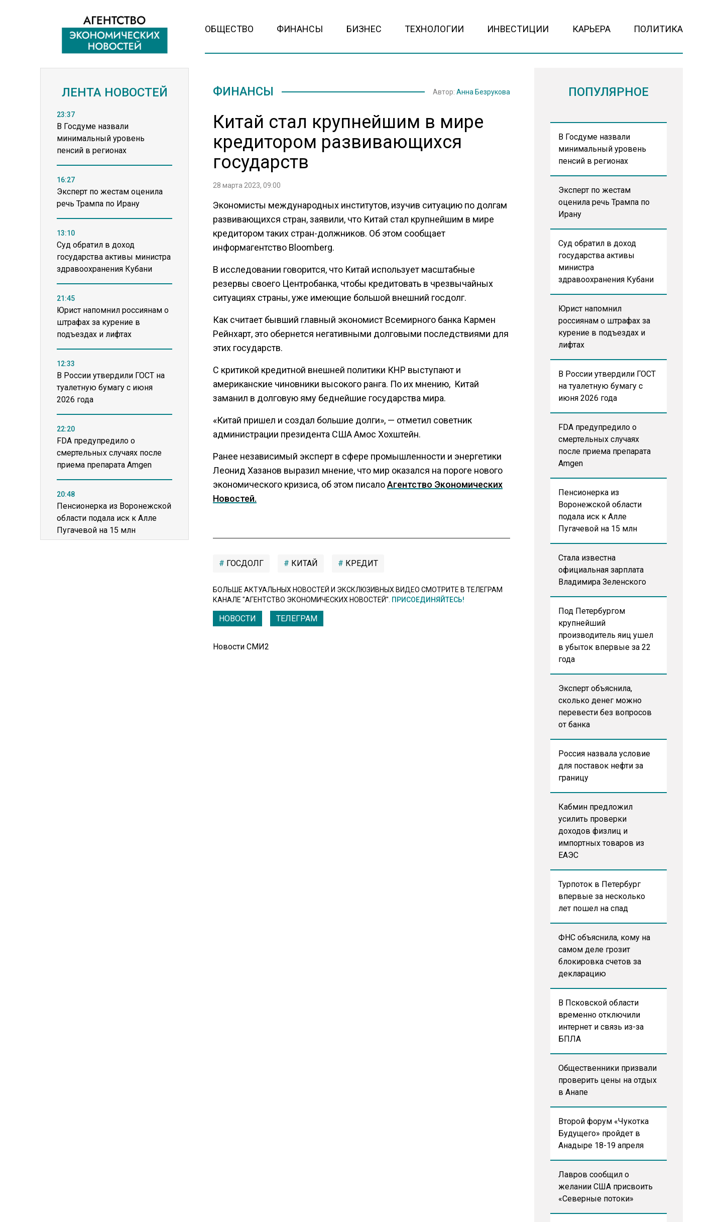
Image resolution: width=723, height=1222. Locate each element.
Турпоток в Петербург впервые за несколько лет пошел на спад (601, 896)
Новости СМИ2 (241, 646)
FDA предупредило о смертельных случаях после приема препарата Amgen (604, 445)
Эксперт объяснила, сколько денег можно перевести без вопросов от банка (605, 706)
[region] (114, 327)
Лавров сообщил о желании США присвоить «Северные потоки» (605, 1186)
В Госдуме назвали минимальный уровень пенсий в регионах (602, 149)
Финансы (300, 29)
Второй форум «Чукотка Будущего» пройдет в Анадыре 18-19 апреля (603, 1133)
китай (303, 563)
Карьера (591, 29)
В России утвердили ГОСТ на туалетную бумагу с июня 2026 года (607, 386)
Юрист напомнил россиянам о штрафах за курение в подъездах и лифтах (604, 327)
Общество (229, 29)
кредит (360, 563)
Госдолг (244, 563)
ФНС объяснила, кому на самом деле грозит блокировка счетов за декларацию (604, 955)
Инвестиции (518, 29)
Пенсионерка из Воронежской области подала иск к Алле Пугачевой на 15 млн (600, 510)
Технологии (434, 29)
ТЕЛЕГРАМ (296, 618)
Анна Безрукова (483, 92)
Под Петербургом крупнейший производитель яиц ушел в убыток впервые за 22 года (605, 635)
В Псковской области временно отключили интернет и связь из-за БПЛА (601, 1021)
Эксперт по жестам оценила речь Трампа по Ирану (604, 202)
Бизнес (364, 29)
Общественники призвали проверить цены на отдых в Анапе (607, 1080)
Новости (237, 618)
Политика (658, 29)
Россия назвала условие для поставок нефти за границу (604, 766)
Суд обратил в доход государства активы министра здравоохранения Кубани (606, 261)
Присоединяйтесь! (428, 600)
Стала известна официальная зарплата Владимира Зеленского (602, 570)
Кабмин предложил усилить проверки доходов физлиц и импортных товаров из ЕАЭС (601, 831)
